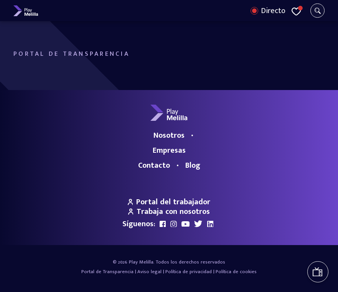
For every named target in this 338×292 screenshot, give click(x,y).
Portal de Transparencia (107, 271)
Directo (273, 10)
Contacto (154, 165)
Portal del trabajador (169, 202)
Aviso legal (149, 271)
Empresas (169, 150)
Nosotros (169, 135)
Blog (192, 165)
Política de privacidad (188, 271)
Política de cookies (236, 271)
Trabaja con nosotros (169, 211)
